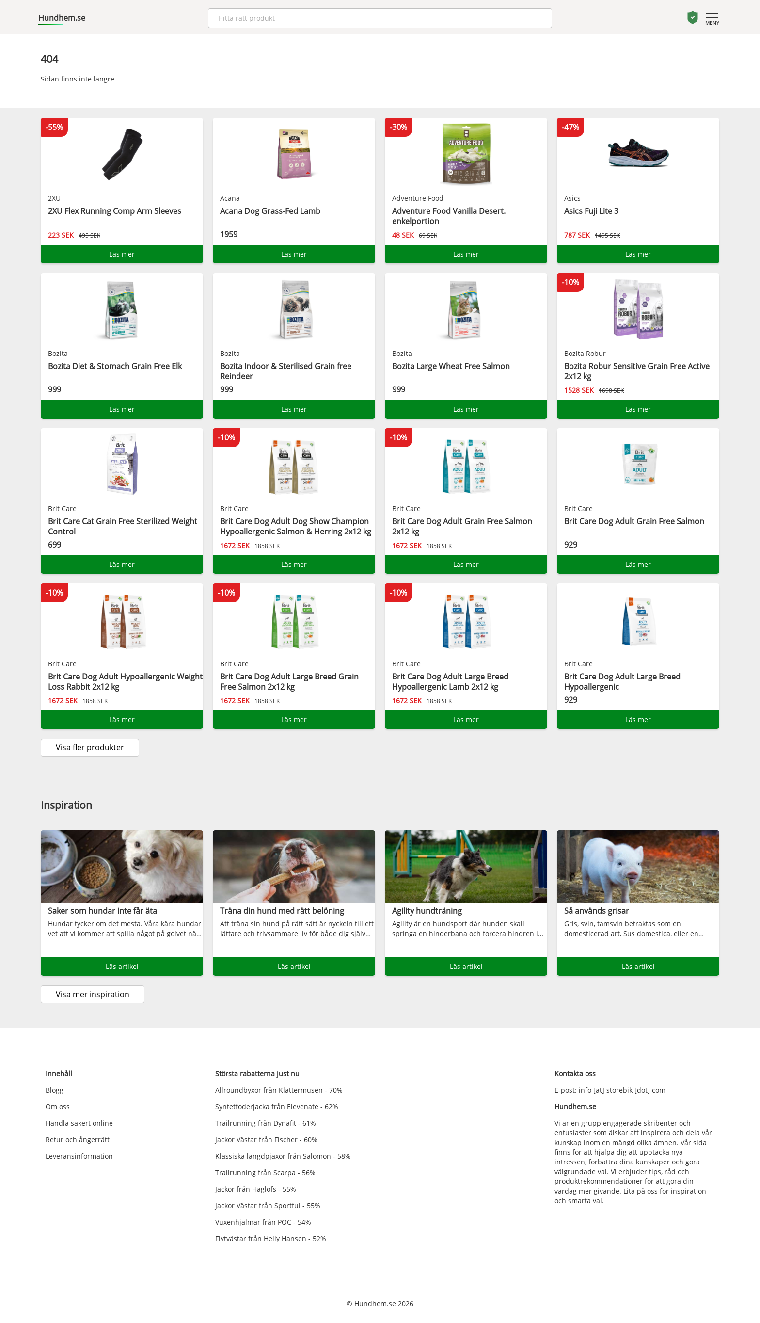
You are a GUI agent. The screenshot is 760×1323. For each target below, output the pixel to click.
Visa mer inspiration (92, 994)
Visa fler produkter (90, 747)
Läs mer (122, 253)
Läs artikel (122, 966)
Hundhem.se (61, 18)
